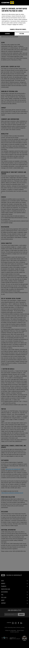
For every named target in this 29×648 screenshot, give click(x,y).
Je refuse (7, 33)
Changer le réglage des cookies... (18, 29)
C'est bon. (21, 33)
